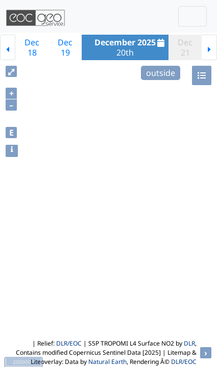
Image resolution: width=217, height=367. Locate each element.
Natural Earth (107, 361)
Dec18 (32, 47)
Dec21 (185, 47)
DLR (189, 343)
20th (130, 47)
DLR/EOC (69, 343)
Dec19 (65, 47)
